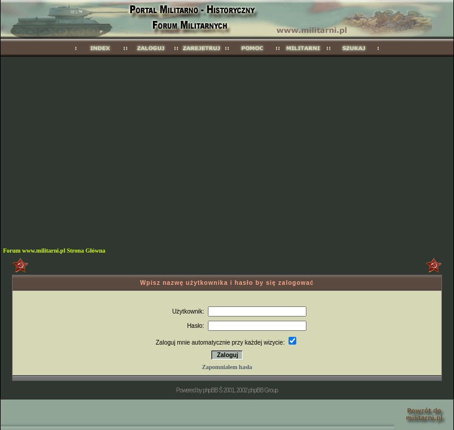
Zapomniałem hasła (227, 367)
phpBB (210, 390)
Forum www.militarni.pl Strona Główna (54, 250)
